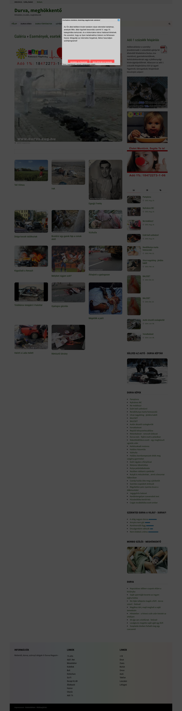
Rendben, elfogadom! (78, 62)
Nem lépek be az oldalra (102, 62)
